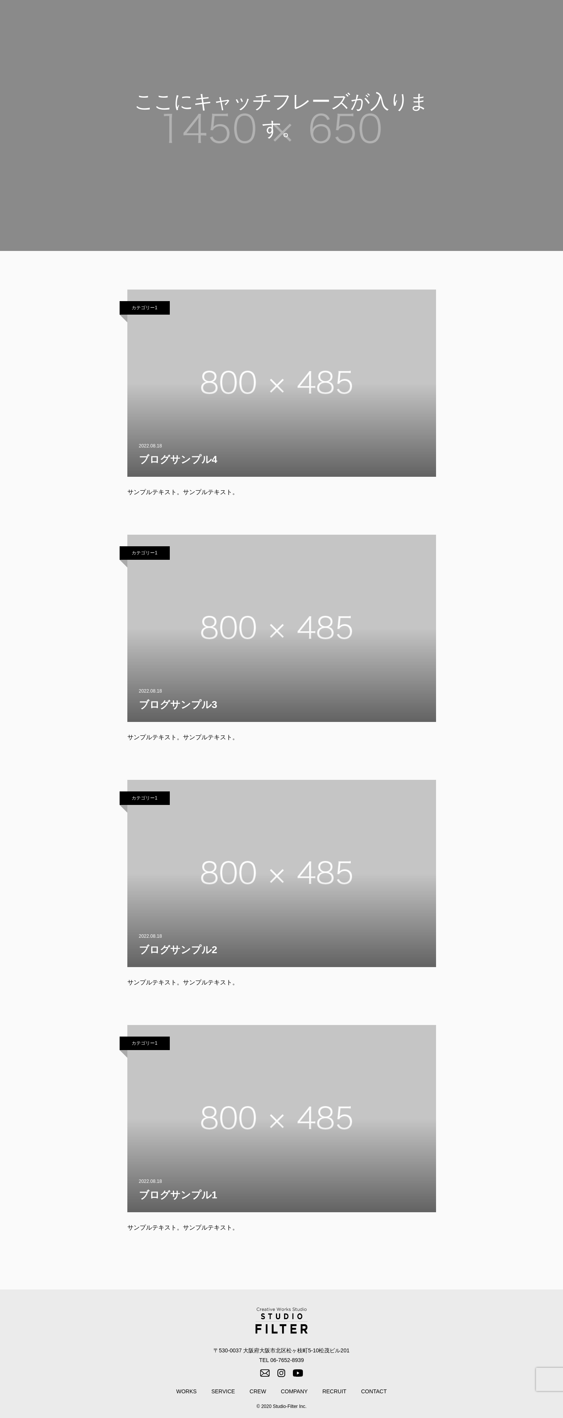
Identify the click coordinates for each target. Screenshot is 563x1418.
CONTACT (535, 20)
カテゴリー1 (144, 307)
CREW (422, 20)
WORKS (352, 20)
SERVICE (387, 20)
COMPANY (457, 20)
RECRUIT (497, 20)
